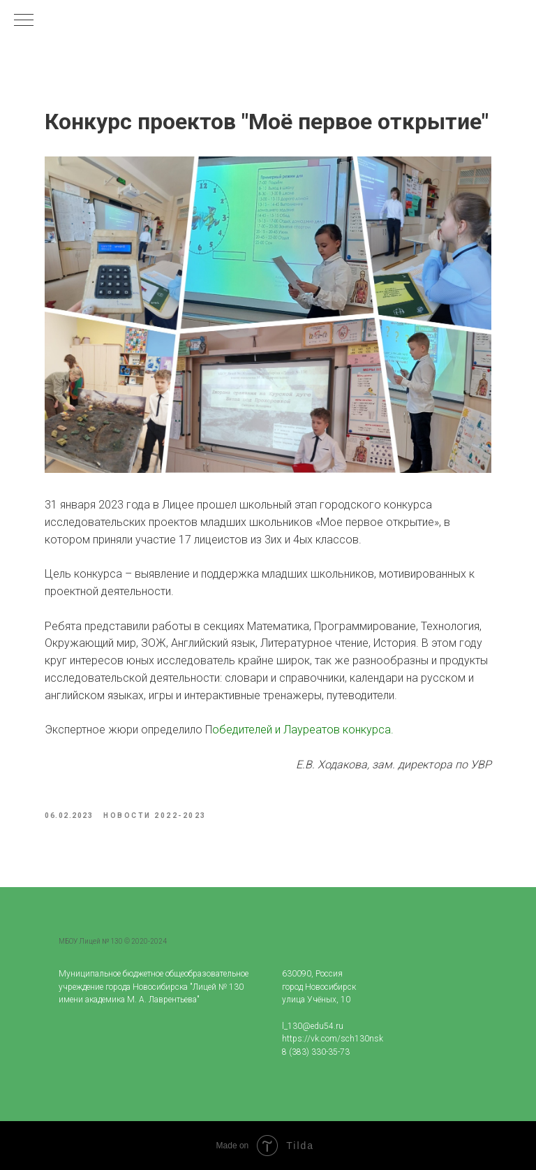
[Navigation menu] (24, 21)
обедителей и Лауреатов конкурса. (303, 729)
